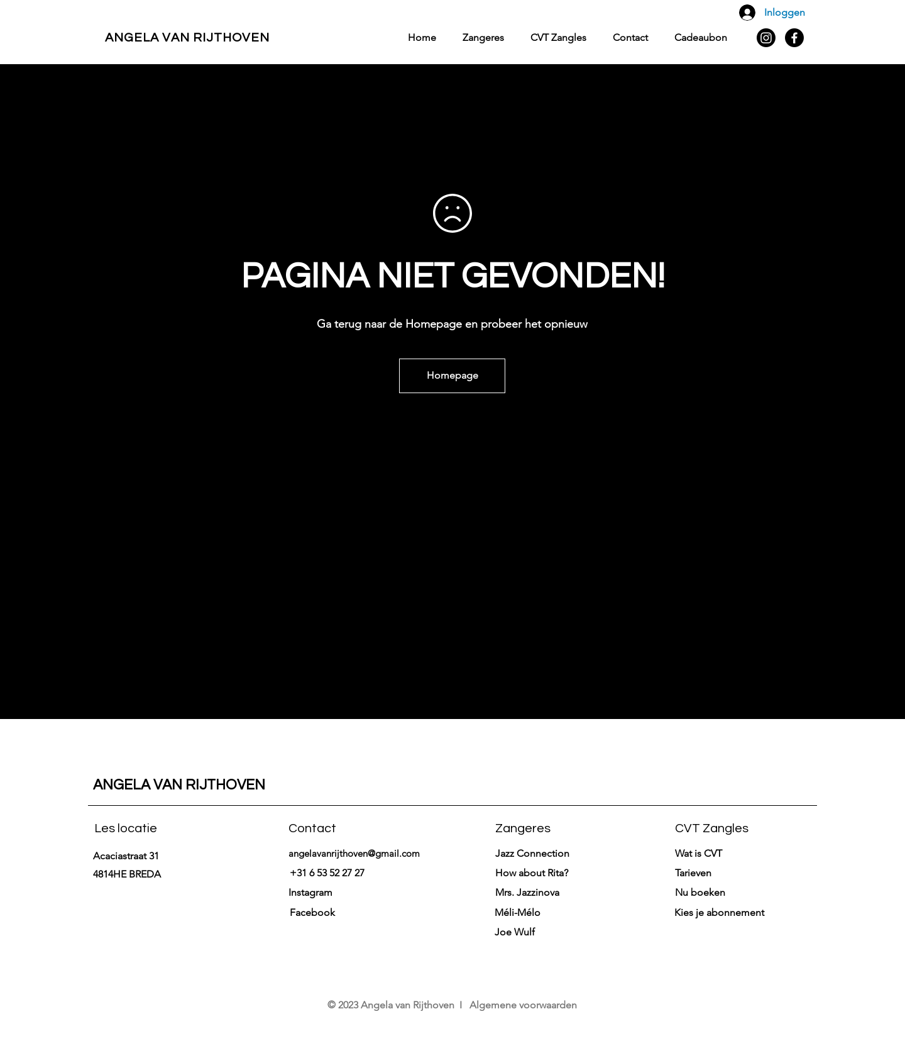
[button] (693, 873)
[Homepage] (452, 376)
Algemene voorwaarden (523, 1005)
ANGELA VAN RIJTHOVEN (187, 37)
